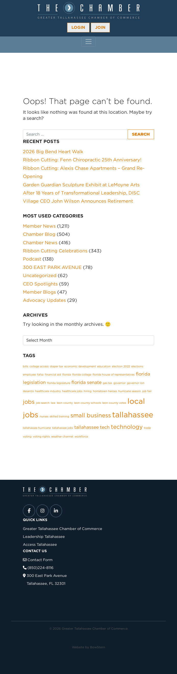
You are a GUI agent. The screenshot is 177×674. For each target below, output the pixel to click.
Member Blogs (39, 292)
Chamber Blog (39, 234)
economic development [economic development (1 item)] (80, 366)
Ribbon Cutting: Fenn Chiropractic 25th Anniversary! (82, 159)
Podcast (32, 259)
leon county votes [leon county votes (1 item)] (114, 403)
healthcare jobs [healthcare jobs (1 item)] (72, 391)
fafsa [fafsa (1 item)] (40, 374)
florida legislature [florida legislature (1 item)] (58, 383)
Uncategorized (39, 275)
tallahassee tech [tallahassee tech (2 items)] (92, 427)
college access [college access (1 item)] (39, 366)
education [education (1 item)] (104, 366)
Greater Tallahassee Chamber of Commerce (62, 528)
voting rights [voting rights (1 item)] (41, 436)
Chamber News (40, 242)
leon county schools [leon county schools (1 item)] (87, 403)
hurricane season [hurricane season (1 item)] (129, 391)
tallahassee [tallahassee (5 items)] (132, 414)
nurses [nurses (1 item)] (44, 416)
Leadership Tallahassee (44, 536)
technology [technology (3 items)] (127, 426)
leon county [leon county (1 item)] (65, 403)
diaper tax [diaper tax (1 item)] (56, 366)
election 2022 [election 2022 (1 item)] (121, 366)
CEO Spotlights (40, 284)
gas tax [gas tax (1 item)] (107, 383)
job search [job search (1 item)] (43, 403)
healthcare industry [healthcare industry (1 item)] (48, 391)
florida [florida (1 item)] (66, 374)
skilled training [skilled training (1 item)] (59, 416)
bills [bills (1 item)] (25, 366)
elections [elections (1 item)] (137, 366)
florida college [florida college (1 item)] (81, 374)
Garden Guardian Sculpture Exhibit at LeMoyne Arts (81, 184)
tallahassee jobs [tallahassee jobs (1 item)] (62, 428)
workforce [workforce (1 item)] (81, 436)
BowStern (97, 647)
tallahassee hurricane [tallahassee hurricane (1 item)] (37, 428)
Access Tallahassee (40, 544)
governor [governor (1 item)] (119, 383)
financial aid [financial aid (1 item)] (53, 374)
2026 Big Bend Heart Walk (53, 151)
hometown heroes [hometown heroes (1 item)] (105, 391)
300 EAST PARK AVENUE (52, 267)
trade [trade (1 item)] (147, 428)
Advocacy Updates (44, 300)
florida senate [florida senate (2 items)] (86, 382)
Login (78, 27)
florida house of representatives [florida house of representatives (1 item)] (114, 374)
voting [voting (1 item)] (27, 436)
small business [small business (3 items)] (90, 415)
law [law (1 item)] (53, 403)
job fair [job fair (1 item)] (147, 391)
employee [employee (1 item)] (29, 374)
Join (100, 27)
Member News (39, 226)
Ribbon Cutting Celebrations (55, 250)
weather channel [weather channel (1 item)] (62, 436)
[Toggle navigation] (88, 41)
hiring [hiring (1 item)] (88, 391)
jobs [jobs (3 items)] (29, 401)
